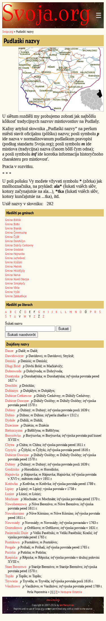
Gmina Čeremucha (16, 232)
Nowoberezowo (16, 504)
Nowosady (12, 523)
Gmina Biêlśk (13, 220)
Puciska (10, 552)
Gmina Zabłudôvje (16, 296)
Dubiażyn (11, 391)
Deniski (10, 361)
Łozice (9, 494)
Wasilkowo (12, 586)
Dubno (9, 415)
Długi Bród (12, 366)
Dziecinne (12, 425)
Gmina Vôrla (12, 287)
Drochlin (11, 386)
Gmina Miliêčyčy (15, 270)
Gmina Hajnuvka (15, 254)
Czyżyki (10, 450)
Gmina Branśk (13, 228)
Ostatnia (77, 592)
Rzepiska (11, 557)
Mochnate (11, 499)
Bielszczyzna (13, 430)
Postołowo (12, 542)
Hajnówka (12, 474)
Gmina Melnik (13, 266)
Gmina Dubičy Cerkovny (19, 245)
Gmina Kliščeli (13, 262)
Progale (10, 547)
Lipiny (9, 489)
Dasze (9, 351)
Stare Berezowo (15, 567)
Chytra (9, 445)
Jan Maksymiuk (67, 605)
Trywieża (11, 581)
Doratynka (12, 376)
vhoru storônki (53, 600)
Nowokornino (14, 513)
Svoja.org (7, 31)
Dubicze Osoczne (17, 401)
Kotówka (11, 484)
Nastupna (65, 592)
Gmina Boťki (12, 224)
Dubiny (10, 410)
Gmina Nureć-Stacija (17, 279)
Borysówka (13, 436)
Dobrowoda (13, 371)
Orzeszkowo (13, 528)
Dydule (10, 420)
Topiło (9, 576)
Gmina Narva (12, 275)
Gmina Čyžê (12, 237)
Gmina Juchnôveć (15, 258)
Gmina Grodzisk (14, 249)
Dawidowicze (14, 356)
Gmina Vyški (12, 292)
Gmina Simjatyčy (15, 283)
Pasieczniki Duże (16, 533)
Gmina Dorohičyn (15, 241)
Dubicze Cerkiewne (18, 396)
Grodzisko (12, 469)
